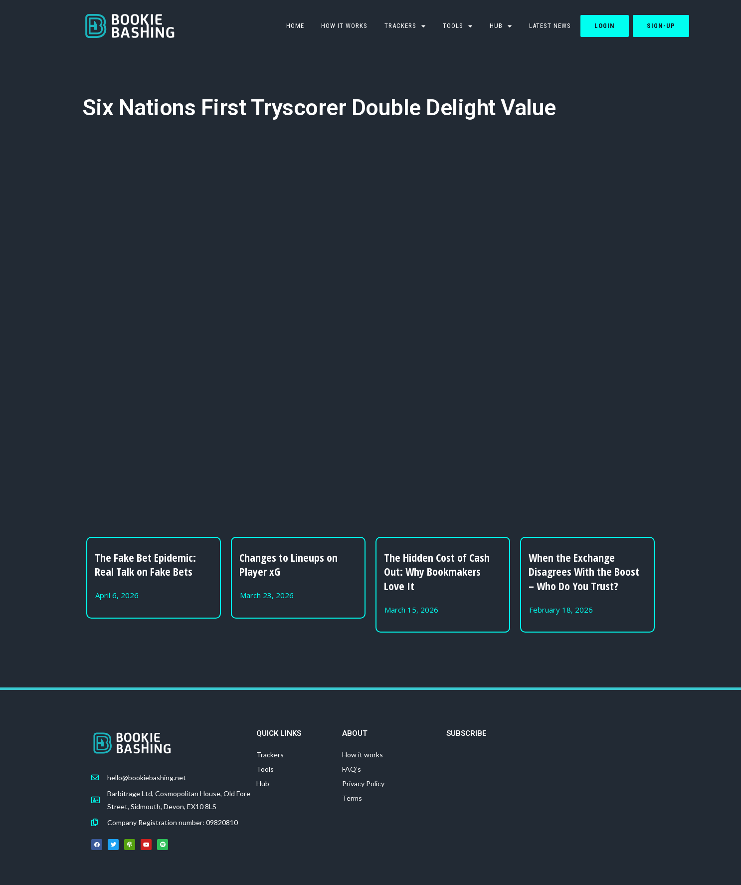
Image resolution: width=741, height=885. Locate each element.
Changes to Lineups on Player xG (288, 564)
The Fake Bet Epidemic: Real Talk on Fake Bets (145, 564)
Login (604, 25)
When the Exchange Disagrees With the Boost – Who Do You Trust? (584, 571)
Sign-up (661, 25)
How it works (344, 25)
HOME (295, 25)
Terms (352, 798)
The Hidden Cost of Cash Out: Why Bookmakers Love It (437, 571)
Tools (265, 769)
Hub (501, 26)
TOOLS (458, 26)
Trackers (405, 26)
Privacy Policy (363, 783)
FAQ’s (351, 769)
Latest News (550, 25)
